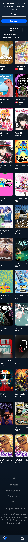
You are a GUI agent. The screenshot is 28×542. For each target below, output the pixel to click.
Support (14, 484)
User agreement (14, 490)
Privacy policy (14, 496)
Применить (14, 21)
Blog (14, 501)
